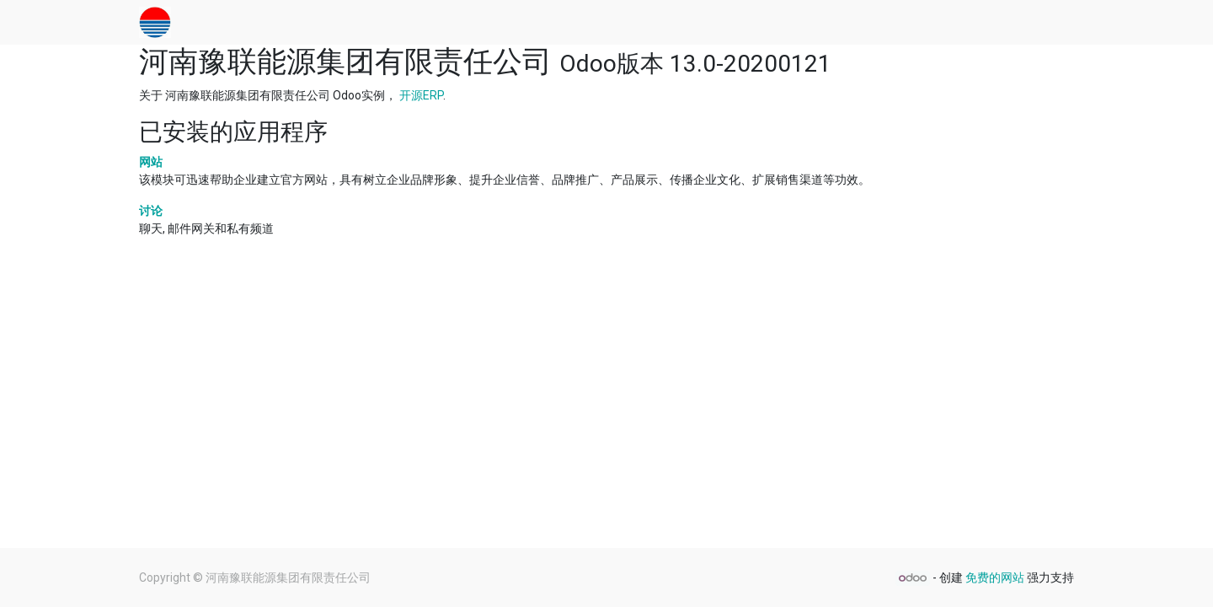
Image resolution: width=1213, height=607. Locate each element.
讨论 (151, 211)
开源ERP (421, 95)
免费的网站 (994, 577)
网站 (151, 162)
